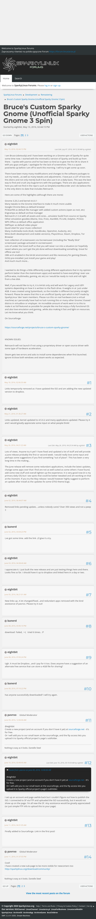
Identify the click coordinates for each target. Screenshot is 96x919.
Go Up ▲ (90, 906)
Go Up (5, 886)
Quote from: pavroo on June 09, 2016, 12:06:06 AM (30, 770)
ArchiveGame (40, 912)
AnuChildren (52, 912)
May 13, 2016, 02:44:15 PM (15, 149)
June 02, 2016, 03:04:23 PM (15, 532)
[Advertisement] (48, 22)
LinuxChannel (32, 909)
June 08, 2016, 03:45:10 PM (15, 626)
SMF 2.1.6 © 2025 (9, 916)
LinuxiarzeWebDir (75, 909)
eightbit (12, 144)
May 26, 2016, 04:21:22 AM (15, 445)
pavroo (11, 715)
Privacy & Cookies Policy (67, 906)
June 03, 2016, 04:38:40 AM (15, 563)
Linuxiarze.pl (44, 909)
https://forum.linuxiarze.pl (62, 51)
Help (38, 906)
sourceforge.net (76, 729)
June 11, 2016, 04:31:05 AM (15, 825)
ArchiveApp (28, 912)
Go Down (7, 135)
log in (47, 85)
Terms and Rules (48, 906)
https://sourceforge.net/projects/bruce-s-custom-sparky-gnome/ (37, 327)
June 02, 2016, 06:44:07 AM (15, 500)
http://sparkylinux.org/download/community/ (27, 868)
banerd (12, 526)
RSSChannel (20, 909)
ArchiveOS (17, 912)
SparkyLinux (7, 912)
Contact (82, 906)
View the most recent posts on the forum (48, 893)
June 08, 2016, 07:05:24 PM (15, 657)
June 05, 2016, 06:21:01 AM (15, 594)
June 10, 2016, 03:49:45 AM (15, 762)
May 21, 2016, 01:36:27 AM (15, 414)
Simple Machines (23, 916)
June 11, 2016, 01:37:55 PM (15, 856)
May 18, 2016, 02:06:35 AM (15, 382)
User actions (86, 135)
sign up (57, 85)
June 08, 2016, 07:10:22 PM (15, 688)
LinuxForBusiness (58, 909)
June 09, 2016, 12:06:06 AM (15, 720)
